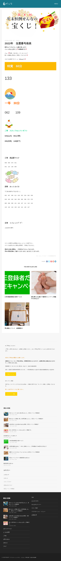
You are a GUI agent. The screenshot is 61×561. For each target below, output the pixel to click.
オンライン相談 (11, 394)
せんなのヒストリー (36, 504)
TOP (33, 497)
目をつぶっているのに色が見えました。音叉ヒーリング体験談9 (24, 413)
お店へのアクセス (7, 528)
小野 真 (18, 40)
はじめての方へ (35, 501)
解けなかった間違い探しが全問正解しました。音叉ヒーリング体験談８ (26, 418)
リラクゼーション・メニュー (38, 511)
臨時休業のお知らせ (8, 463)
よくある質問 (6, 532)
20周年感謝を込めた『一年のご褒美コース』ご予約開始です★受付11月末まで (28, 446)
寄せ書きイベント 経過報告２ (14, 328)
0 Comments (52, 256)
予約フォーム (10, 374)
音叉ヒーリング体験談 (9, 488)
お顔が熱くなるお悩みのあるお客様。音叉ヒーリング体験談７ (24, 424)
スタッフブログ (43, 256)
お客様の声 (6, 474)
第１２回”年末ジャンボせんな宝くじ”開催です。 (20, 430)
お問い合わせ (6, 539)
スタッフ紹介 (35, 508)
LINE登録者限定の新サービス (13, 297)
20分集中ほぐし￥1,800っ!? (10, 435)
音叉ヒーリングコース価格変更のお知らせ (19, 457)
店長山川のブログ (8, 485)
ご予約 (4, 535)
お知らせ (6, 478)
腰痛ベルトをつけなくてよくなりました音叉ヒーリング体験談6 (24, 452)
